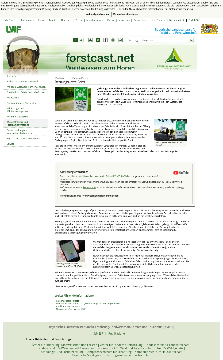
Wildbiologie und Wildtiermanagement (18, 110)
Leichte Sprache (157, 20)
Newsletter (66, 20)
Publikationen (27, 20)
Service (10, 143)
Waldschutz (13, 97)
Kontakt (111, 20)
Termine (53, 20)
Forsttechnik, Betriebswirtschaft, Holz (26, 92)
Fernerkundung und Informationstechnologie (19, 132)
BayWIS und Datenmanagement (23, 138)
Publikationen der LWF (68, 306)
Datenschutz (140, 20)
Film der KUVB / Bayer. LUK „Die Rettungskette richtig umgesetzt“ (91, 303)
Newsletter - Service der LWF (71, 309)
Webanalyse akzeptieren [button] (125, 14)
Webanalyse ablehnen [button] (97, 14)
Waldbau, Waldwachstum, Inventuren (26, 86)
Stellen (79, 20)
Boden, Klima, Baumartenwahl (22, 81)
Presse (41, 20)
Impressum (124, 20)
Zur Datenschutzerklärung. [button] (179, 9)
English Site (194, 20)
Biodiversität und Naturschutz (22, 103)
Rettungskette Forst (68, 300)
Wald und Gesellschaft (18, 116)
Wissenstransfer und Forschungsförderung (18, 123)
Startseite (12, 76)
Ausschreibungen (94, 20)
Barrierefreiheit (176, 20)
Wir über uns (11, 20)
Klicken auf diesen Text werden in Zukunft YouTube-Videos (101, 176)
